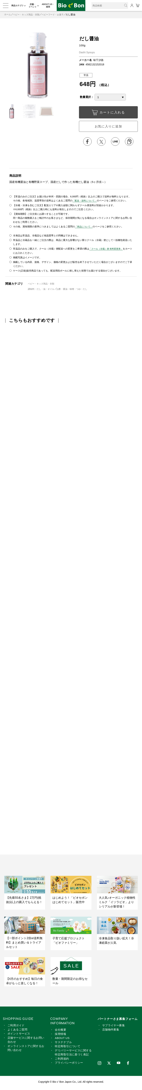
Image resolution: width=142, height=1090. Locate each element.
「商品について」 (84, 227)
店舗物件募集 (110, 1030)
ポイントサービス (19, 1034)
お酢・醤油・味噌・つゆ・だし (75, 290)
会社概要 (60, 1031)
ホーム (7, 14)
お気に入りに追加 (108, 127)
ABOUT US (62, 1039)
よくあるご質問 (17, 1030)
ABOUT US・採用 (48, 5)
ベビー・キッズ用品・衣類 (28, 14)
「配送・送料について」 (86, 202)
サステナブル (63, 1043)
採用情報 (60, 1035)
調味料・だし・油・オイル (42, 290)
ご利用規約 (62, 1059)
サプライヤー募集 (113, 1026)
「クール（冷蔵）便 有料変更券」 (107, 250)
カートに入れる (108, 113)
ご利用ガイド (16, 1026)
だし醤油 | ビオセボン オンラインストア (71, 6)
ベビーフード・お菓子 (56, 14)
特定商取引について (67, 1047)
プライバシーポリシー (69, 1063)
